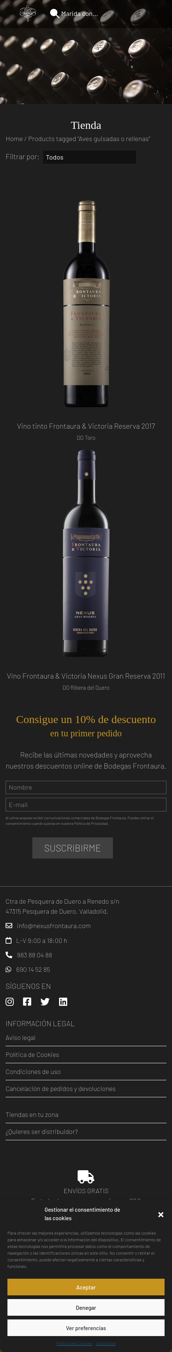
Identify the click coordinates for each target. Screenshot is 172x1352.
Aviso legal (106, 1343)
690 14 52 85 (33, 969)
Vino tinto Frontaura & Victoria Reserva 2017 (86, 425)
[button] (161, 1214)
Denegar (86, 1307)
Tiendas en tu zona (32, 1114)
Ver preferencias (86, 1328)
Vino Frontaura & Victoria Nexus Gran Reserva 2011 (86, 675)
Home (14, 138)
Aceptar (85, 1287)
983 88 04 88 (34, 955)
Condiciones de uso (33, 1071)
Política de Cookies (74, 1343)
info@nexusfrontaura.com (54, 925)
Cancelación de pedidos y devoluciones (61, 1088)
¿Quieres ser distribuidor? (42, 1131)
